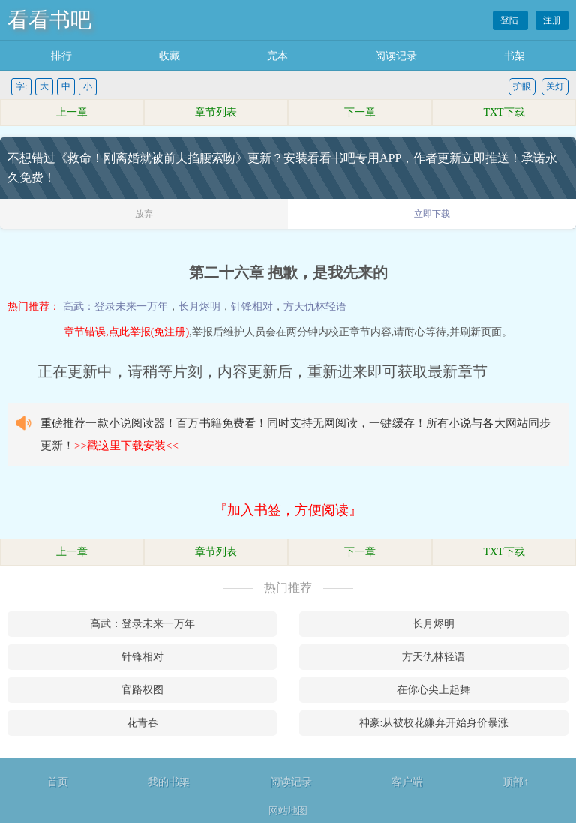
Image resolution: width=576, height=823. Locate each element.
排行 (61, 56)
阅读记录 (396, 56)
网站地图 (288, 810)
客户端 (407, 782)
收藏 (169, 56)
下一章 (360, 112)
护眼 (522, 86)
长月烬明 (199, 306)
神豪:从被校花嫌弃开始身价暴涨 (434, 722)
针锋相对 (252, 306)
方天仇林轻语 (315, 306)
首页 (57, 782)
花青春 (142, 722)
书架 (514, 56)
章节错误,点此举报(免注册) (126, 332)
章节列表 (216, 112)
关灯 (555, 86)
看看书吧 (50, 20)
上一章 (72, 112)
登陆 (510, 20)
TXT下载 (503, 112)
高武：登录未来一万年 (115, 306)
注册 (552, 20)
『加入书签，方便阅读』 (288, 510)
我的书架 (169, 782)
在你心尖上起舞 (433, 689)
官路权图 (143, 689)
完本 (277, 56)
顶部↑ (515, 782)
